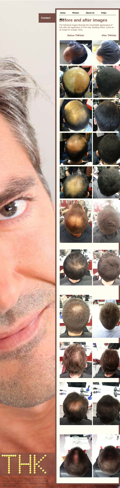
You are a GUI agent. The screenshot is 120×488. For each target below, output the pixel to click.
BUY (62, 19)
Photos (75, 13)
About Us (90, 13)
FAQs (103, 13)
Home (63, 13)
